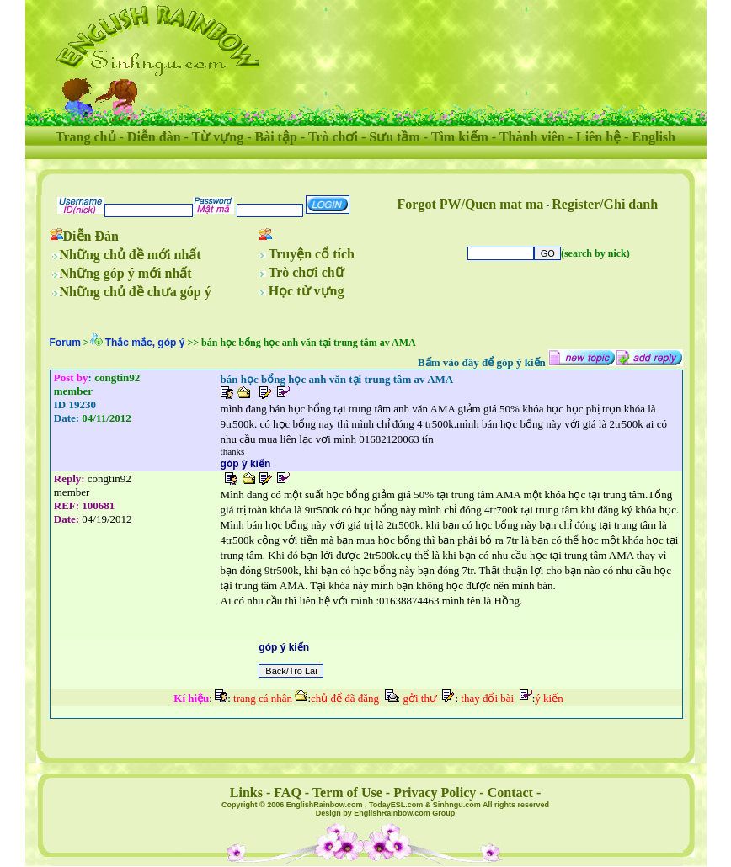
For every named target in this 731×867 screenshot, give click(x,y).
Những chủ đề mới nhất (130, 254)
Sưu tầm (394, 137)
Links (246, 792)
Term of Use (347, 792)
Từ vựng (218, 137)
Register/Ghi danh (605, 204)
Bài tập (275, 137)
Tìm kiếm (459, 137)
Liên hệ (598, 137)
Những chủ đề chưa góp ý (135, 292)
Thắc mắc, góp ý (145, 342)
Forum (65, 342)
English (653, 137)
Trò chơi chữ (306, 272)
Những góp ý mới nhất (126, 273)
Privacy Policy (434, 792)
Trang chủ (85, 137)
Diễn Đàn (91, 236)
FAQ (287, 792)
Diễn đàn (154, 137)
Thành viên (532, 137)
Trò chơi (333, 137)
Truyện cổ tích (312, 254)
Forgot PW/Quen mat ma (471, 204)
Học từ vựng (306, 291)
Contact (510, 792)
